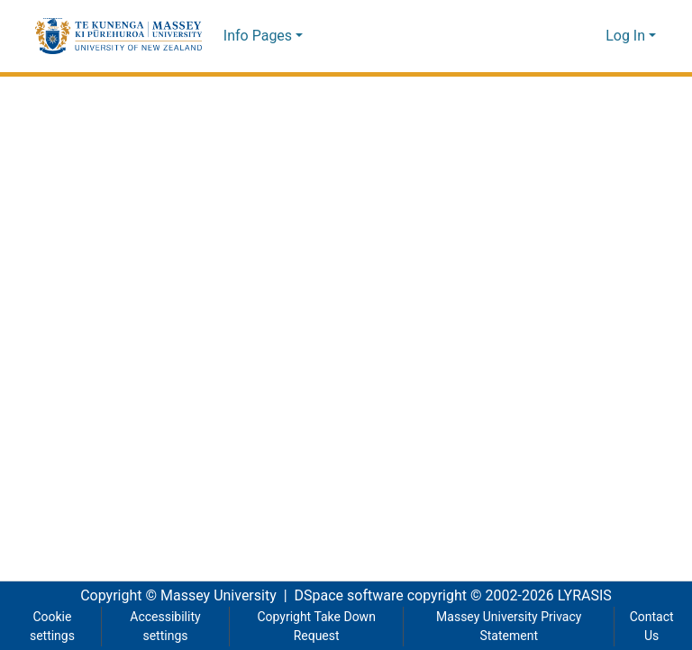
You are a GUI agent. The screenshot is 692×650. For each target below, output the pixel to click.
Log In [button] (627, 36)
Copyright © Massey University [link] (171, 596)
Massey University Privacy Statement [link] (509, 627)
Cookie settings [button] (52, 627)
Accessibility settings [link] (163, 627)
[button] (118, 36)
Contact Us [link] (651, 627)
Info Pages (257, 36)
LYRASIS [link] (589, 596)
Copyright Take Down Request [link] (315, 627)
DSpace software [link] (343, 596)
